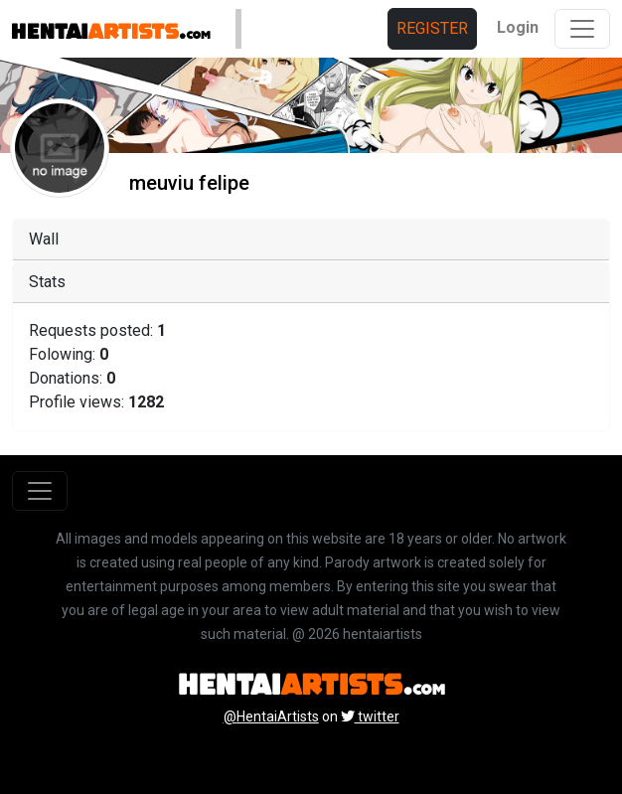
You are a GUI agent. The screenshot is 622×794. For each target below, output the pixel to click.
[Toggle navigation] (582, 29)
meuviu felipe (189, 183)
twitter (370, 716)
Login (518, 27)
